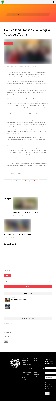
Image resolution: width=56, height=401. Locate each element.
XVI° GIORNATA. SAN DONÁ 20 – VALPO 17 (21, 306)
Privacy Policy (37, 372)
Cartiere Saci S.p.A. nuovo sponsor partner (37, 190)
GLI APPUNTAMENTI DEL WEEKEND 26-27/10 (17, 235)
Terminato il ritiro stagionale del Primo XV (17, 190)
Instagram (36, 360)
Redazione (22, 66)
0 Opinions (32, 66)
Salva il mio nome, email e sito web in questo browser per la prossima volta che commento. (15, 268)
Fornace (40, 380)
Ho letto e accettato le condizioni (13, 336)
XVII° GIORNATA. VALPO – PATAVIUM (19, 299)
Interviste (8, 43)
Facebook (36, 358)
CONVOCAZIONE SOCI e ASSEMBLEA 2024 (25, 213)
